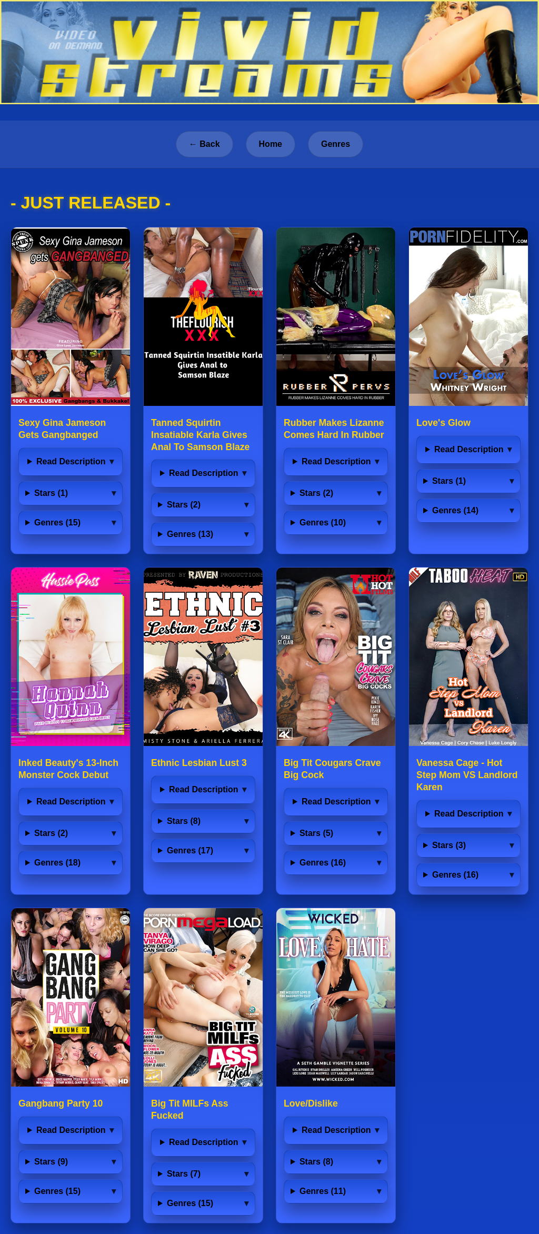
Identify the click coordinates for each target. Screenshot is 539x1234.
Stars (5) (316, 833)
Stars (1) (51, 493)
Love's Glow (443, 422)
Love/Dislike (311, 1103)
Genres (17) (190, 850)
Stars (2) (184, 504)
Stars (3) (449, 845)
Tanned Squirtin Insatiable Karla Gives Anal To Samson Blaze (200, 434)
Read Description (71, 461)
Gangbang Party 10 (60, 1103)
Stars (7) (184, 1173)
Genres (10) (323, 522)
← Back (204, 144)
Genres (335, 144)
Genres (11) (323, 1191)
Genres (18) (57, 862)
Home (270, 144)
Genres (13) (190, 534)
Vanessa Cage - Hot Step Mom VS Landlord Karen (467, 775)
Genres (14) (455, 510)
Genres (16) (323, 862)
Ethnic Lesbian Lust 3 (199, 763)
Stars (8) (184, 821)
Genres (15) (57, 522)
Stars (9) (51, 1161)
